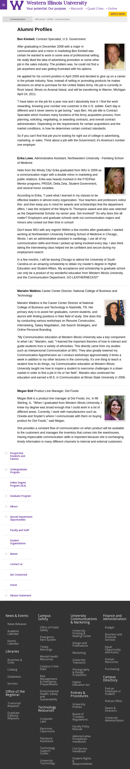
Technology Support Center (47, 678)
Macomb (77, 8)
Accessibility (9, 731)
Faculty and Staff (19, 105)
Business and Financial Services (113, 564)
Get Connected (18, 150)
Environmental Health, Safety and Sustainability (49, 623)
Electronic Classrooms (47, 657)
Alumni (13, 129)
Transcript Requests (14, 632)
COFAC (50, 19)
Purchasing (112, 597)
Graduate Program (20, 71)
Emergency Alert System (48, 566)
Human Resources (111, 588)
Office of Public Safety (49, 556)
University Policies (78, 633)
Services (12, 611)
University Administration (114, 647)
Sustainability (50, 731)
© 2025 (58, 763)
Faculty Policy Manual (80, 655)
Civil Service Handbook (79, 677)
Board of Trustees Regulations (80, 644)
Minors (14, 81)
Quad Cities (95, 8)
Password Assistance (46, 667)
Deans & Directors (111, 637)
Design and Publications (80, 572)
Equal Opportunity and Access (113, 577)
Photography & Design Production (80, 600)
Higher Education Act (81, 611)
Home (13, 160)
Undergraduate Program (18, 46)
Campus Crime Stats (49, 595)
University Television (78, 589)
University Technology (47, 689)
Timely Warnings (46, 576)
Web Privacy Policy (121, 763)
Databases (14, 604)
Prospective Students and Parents (17, 31)
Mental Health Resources (49, 585)
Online (112, 8)
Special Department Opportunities (21, 94)
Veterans (69, 731)
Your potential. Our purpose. (46, 8)
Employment (29, 731)
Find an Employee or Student (113, 618)
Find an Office (113, 628)
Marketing (79, 580)
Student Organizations (18, 117)
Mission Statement (20, 170)
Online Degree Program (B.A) (18, 60)
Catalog (12, 597)
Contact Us (16, 139)
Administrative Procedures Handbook (81, 666)
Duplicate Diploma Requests (13, 643)
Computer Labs (46, 648)
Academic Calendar (13, 560)
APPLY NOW (118, 14)
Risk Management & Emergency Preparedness (49, 608)
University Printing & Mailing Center (81, 560)
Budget (109, 555)
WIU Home (40, 19)
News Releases (16, 552)
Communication (62, 19)
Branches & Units (14, 589)
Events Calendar (13, 570)
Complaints (79, 698)
